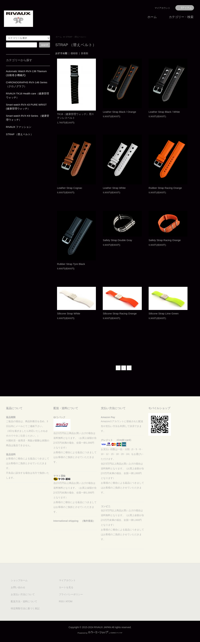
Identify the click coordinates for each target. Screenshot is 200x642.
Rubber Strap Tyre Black (71, 263)
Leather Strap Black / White (164, 111)
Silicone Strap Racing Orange (120, 313)
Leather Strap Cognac (69, 187)
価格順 (74, 53)
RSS (61, 601)
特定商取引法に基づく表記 (25, 608)
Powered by (100, 633)
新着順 (84, 53)
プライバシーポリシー (71, 594)
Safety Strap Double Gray (117, 240)
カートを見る (66, 587)
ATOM (69, 601)
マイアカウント (162, 8)
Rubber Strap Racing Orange (165, 187)
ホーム (152, 17)
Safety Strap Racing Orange (165, 240)
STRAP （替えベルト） (76, 37)
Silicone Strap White (68, 313)
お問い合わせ (18, 587)
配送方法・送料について (24, 601)
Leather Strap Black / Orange (119, 111)
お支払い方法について (23, 594)
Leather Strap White (114, 187)
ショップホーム (19, 580)
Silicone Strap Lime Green (164, 313)
